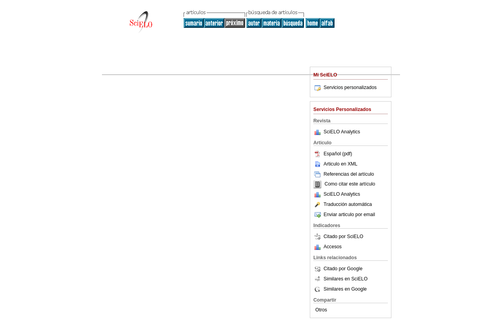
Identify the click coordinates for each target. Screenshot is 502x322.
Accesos (333, 246)
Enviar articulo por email (344, 214)
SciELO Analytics (342, 132)
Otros (321, 310)
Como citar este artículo (349, 184)
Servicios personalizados (344, 87)
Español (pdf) (332, 153)
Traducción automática (342, 204)
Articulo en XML (335, 164)
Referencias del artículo (343, 174)
